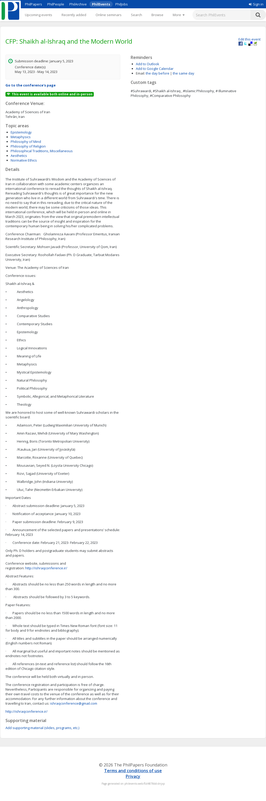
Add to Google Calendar (155, 68)
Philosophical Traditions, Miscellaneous (42, 151)
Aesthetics (19, 155)
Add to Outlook (147, 64)
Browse (157, 14)
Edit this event (249, 39)
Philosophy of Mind (26, 141)
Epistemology (21, 132)
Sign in (256, 4)
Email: (140, 73)
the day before (157, 73)
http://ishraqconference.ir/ (46, 568)
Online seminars (109, 14)
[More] (179, 15)
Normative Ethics (24, 160)
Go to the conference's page (30, 85)
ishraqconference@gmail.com (73, 703)
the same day (183, 73)
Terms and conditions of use (133, 770)
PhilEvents (101, 4)
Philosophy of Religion (28, 146)
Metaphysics (21, 137)
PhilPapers (33, 4)
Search (136, 14)
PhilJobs (121, 4)
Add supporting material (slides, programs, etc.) (42, 727)
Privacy (133, 776)
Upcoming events (38, 14)
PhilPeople (55, 4)
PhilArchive (78, 4)
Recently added (74, 14)
